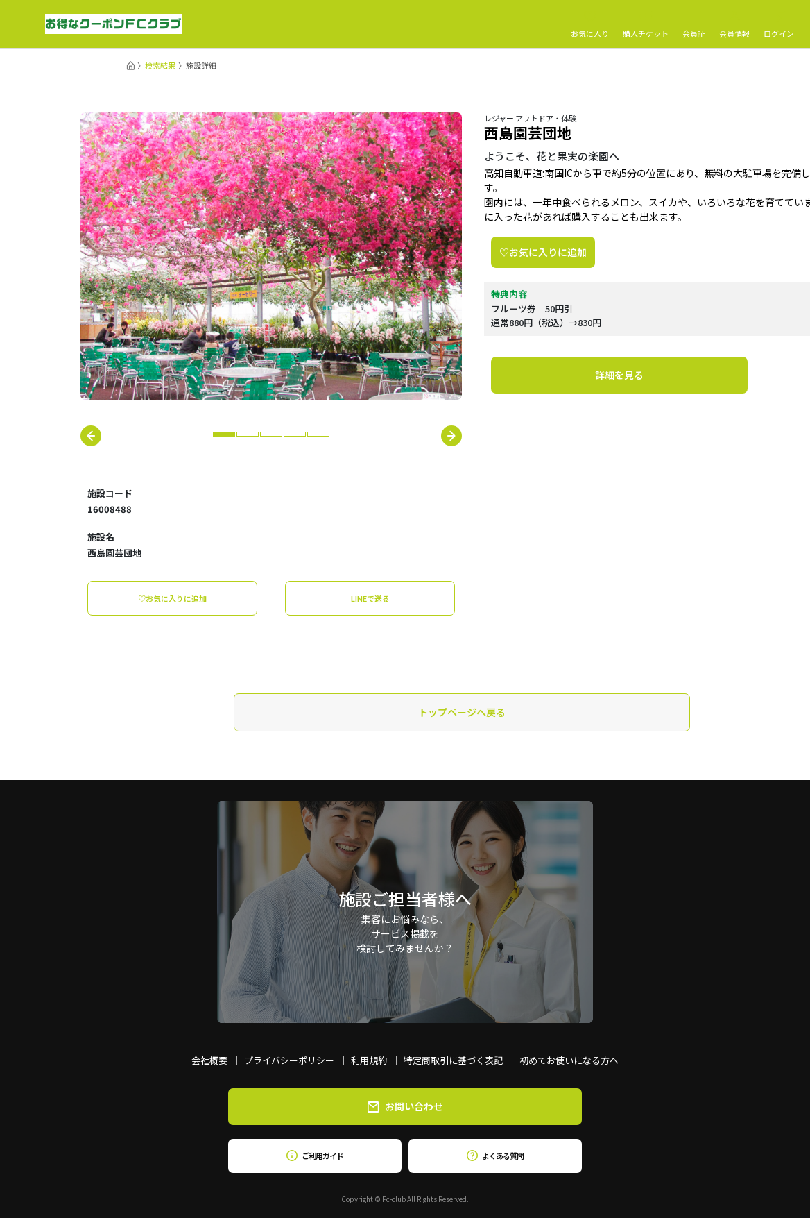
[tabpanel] (271, 256)
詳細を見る (619, 375)
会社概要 (209, 1060)
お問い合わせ (405, 1106)
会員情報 (734, 24)
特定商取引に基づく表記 (453, 1060)
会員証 (693, 24)
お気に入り (590, 24)
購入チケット (646, 24)
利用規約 (369, 1060)
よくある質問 (495, 1155)
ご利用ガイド (314, 1155)
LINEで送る (370, 598)
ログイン (779, 24)
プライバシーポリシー (289, 1060)
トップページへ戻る (462, 712)
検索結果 (160, 65)
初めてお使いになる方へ (569, 1060)
